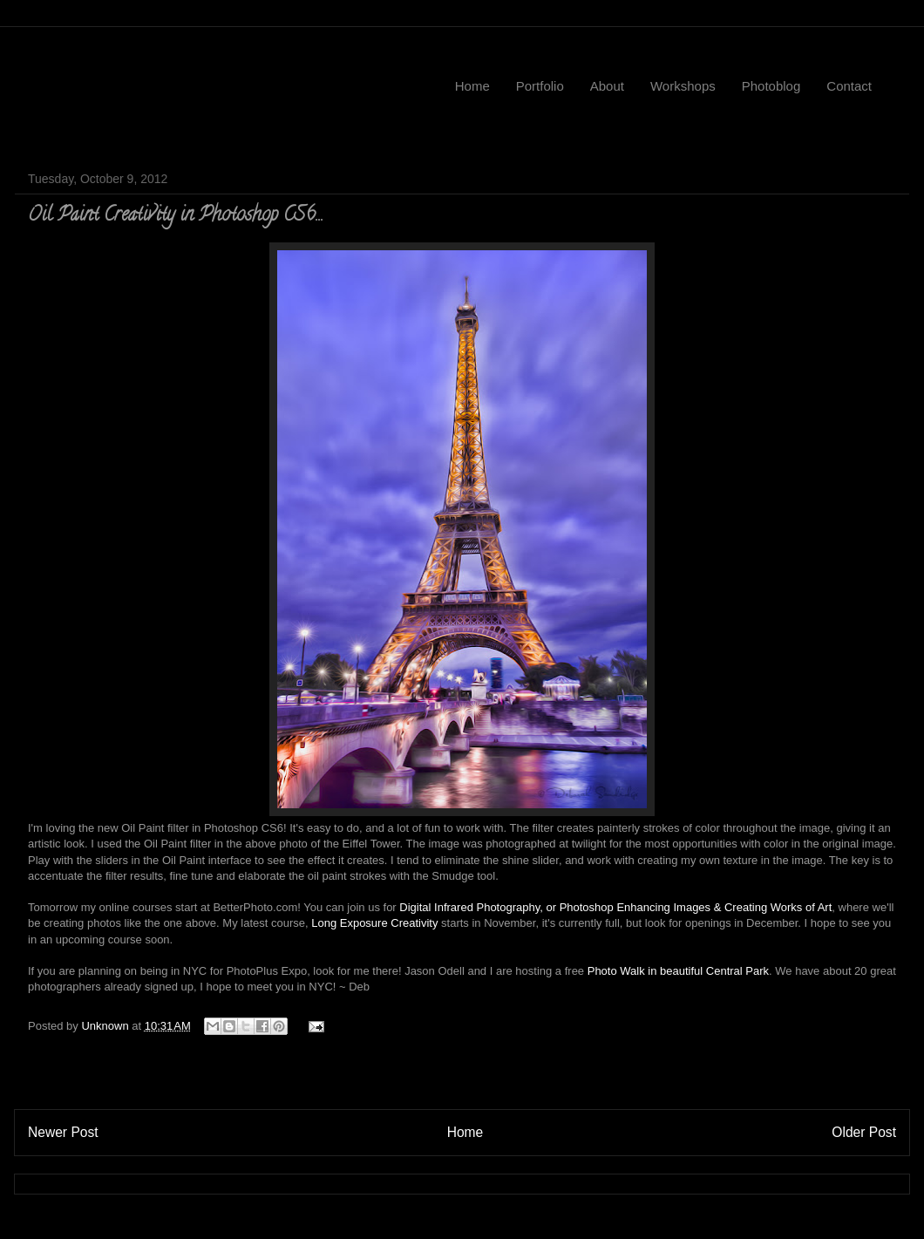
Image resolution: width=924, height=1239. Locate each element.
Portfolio (540, 85)
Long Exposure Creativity (374, 922)
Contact (849, 85)
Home (472, 85)
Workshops (683, 85)
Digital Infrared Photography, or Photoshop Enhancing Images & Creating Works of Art (615, 907)
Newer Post (63, 1132)
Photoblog (771, 85)
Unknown (106, 1025)
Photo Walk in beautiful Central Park (678, 970)
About (607, 85)
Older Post (864, 1132)
